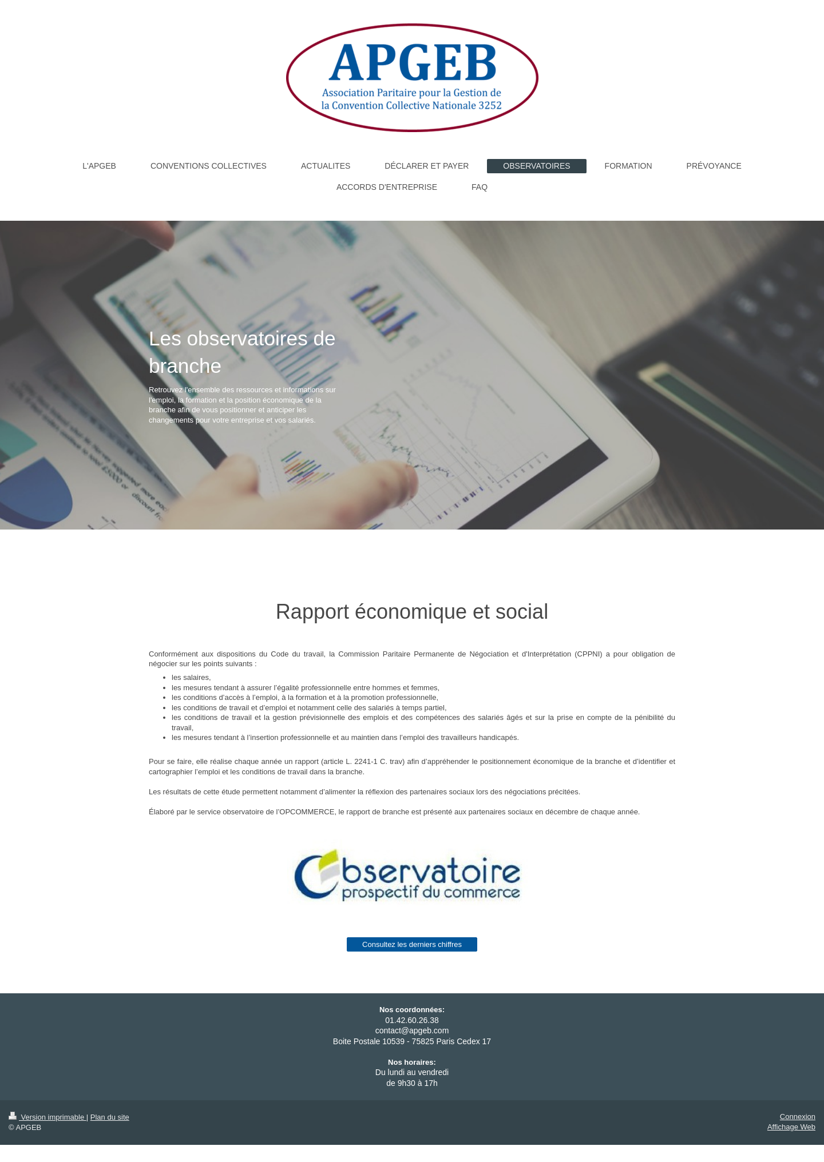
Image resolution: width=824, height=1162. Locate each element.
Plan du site (109, 1117)
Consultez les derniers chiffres (412, 944)
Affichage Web (791, 1127)
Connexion (797, 1116)
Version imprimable (47, 1117)
